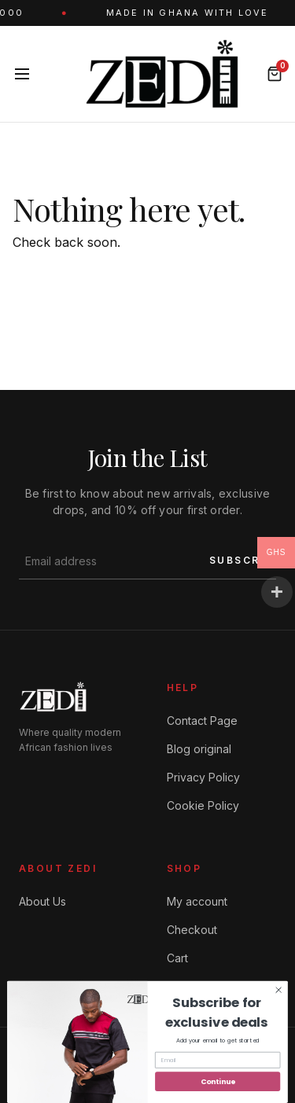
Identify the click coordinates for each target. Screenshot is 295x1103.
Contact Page (202, 720)
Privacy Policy (203, 777)
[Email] (217, 1060)
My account (197, 901)
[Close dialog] (278, 990)
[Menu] (22, 73)
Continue (217, 1081)
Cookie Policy (203, 805)
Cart (177, 958)
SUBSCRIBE (244, 560)
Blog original (199, 749)
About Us (42, 901)
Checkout (192, 929)
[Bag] (274, 74)
